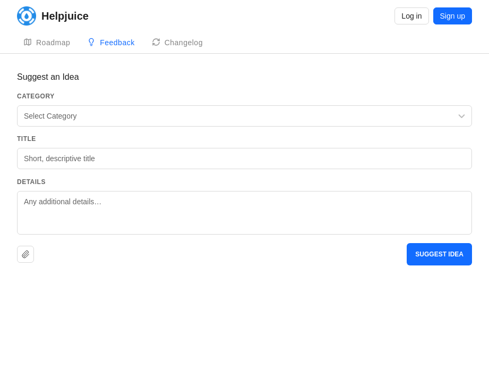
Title (26, 139)
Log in (411, 16)
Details (31, 182)
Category (36, 96)
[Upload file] (25, 254)
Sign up (452, 16)
